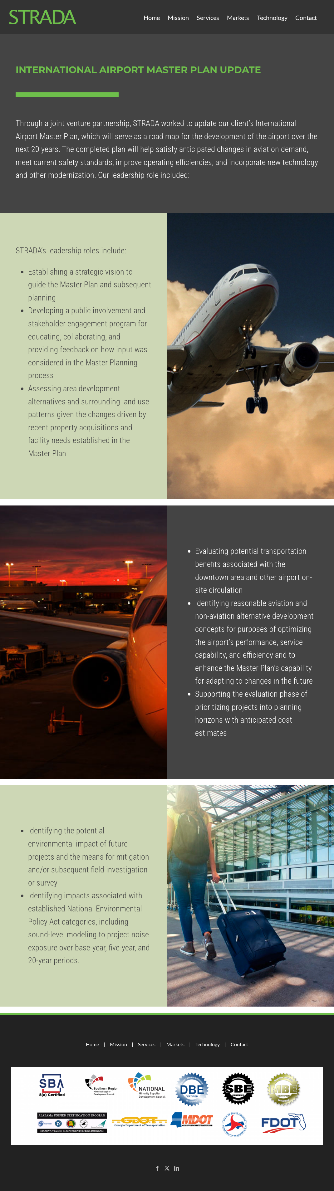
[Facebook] (157, 1168)
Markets (175, 1044)
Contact (239, 1044)
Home (92, 1044)
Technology (207, 1044)
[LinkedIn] (176, 1168)
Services (146, 1044)
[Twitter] (167, 1168)
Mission (118, 1044)
